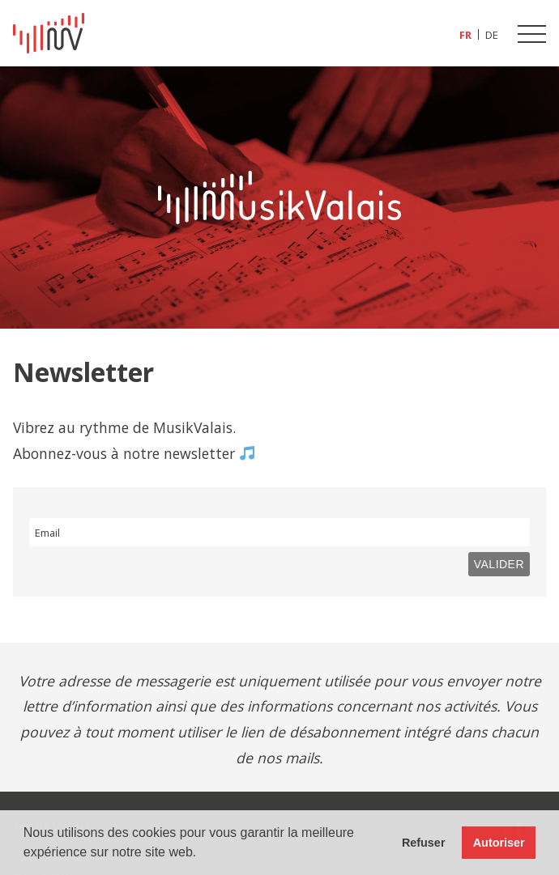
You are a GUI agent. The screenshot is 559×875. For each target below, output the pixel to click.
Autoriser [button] (499, 842)
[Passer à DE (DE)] (492, 34)
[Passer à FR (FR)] (466, 34)
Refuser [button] (424, 842)
